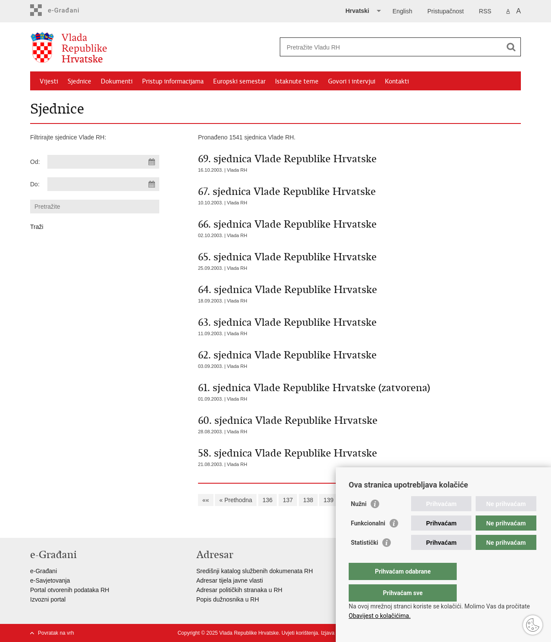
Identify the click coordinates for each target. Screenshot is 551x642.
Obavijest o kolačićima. (380, 615)
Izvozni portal (47, 599)
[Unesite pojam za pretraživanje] (391, 47)
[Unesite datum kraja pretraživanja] (103, 184)
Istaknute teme (297, 81)
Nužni (358, 521)
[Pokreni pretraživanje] (511, 47)
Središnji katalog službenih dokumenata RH (254, 571)
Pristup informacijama (173, 81)
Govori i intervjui (351, 81)
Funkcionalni (368, 540)
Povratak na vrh (56, 633)
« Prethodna (235, 500)
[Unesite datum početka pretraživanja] (103, 162)
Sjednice (79, 81)
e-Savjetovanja (50, 580)
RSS (485, 11)
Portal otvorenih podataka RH (69, 589)
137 (288, 500)
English (402, 11)
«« (205, 500)
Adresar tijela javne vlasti (229, 580)
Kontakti (397, 81)
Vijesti (49, 81)
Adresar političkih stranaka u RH (239, 589)
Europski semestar (239, 81)
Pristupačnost (445, 11)
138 (308, 500)
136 (267, 500)
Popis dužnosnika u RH (227, 599)
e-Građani (43, 571)
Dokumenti (117, 81)
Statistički (364, 559)
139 (328, 500)
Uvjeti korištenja (300, 633)
